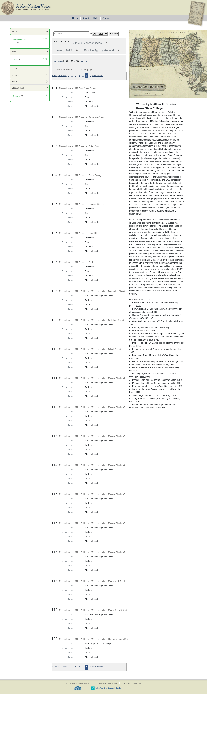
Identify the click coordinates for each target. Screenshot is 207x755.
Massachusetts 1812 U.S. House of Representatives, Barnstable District (92, 291)
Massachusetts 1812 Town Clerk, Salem (77, 88)
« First (54, 75)
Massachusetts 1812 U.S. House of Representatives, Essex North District (92, 581)
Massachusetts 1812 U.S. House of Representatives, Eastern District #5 (92, 494)
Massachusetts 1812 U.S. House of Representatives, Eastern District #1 (92, 378)
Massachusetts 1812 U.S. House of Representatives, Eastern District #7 (92, 552)
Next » (84, 61)
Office (14, 69)
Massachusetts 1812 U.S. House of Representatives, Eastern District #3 (92, 436)
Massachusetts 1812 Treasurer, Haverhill (78, 233)
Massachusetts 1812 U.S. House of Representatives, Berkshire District (91, 320)
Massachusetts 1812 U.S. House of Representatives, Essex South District (93, 610)
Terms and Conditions (132, 683)
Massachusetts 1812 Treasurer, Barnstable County (82, 117)
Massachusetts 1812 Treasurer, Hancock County (81, 204)
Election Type (18, 88)
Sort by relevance (64, 69)
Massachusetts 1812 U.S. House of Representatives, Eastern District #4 (92, 465)
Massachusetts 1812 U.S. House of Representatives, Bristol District (90, 349)
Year (14, 52)
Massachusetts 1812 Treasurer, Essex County (80, 175)
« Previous (58, 61)
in (91, 33)
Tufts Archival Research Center (106, 683)
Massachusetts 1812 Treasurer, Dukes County (80, 146)
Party (14, 81)
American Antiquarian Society (77, 683)
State (14, 31)
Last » (101, 75)
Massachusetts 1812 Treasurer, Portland (77, 262)
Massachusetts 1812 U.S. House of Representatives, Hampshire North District (95, 639)
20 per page (86, 69)
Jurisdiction (17, 75)
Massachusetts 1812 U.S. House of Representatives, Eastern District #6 (92, 523)
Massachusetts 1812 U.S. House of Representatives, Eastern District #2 (92, 407)
